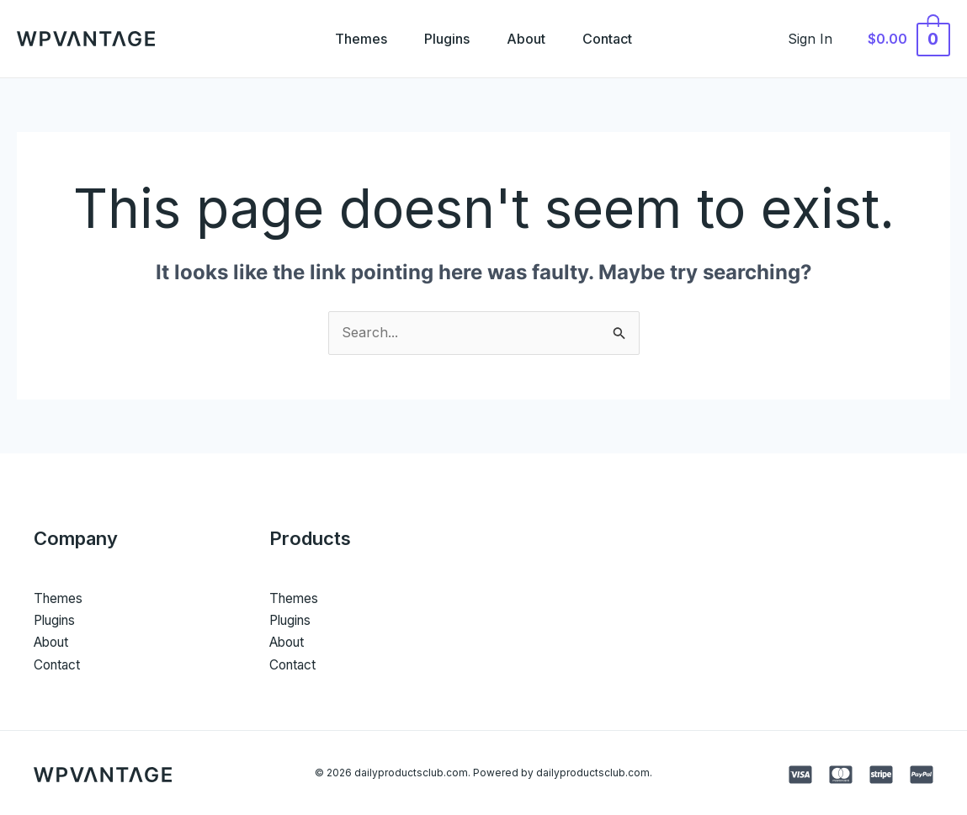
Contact (612, 38)
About (527, 38)
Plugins (445, 38)
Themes (356, 38)
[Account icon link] (819, 39)
